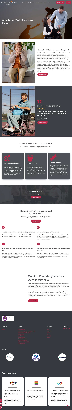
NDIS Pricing (49, 331)
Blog (47, 334)
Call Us (68, 2)
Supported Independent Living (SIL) (24, 332)
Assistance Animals (21, 329)
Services (32, 2)
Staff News (49, 335)
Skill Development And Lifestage (24, 341)
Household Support (21, 337)
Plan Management (21, 343)
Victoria (3, 329)
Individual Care (21, 335)
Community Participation (22, 338)
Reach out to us (42, 74)
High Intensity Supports (22, 340)
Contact (49, 2)
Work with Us (39, 2)
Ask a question (36, 221)
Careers (48, 332)
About (27, 2)
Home (23, 2)
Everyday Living (21, 334)
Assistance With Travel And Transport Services (26, 331)
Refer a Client (60, 2)
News (45, 2)
